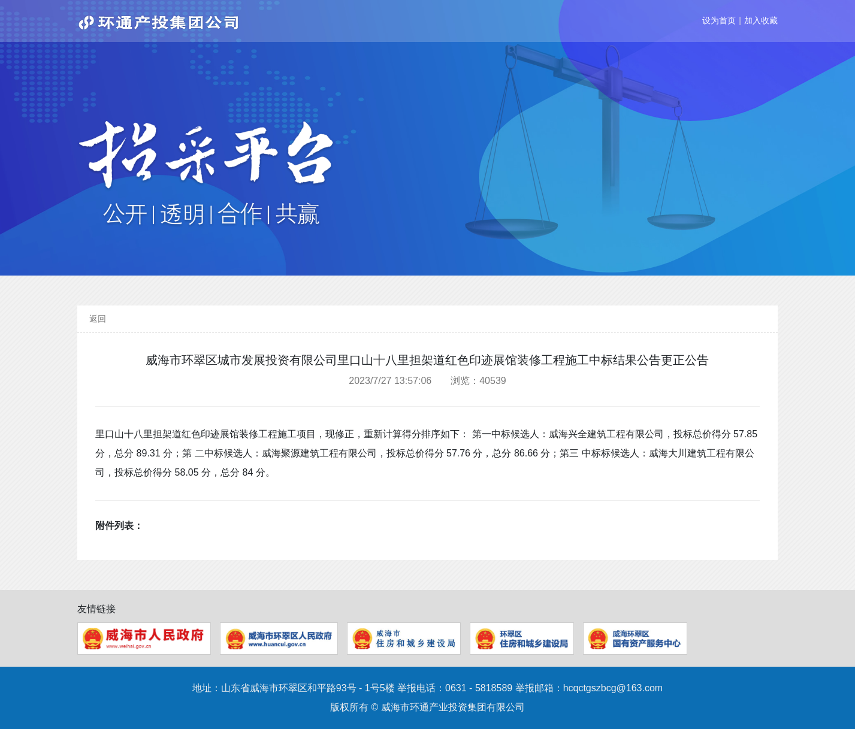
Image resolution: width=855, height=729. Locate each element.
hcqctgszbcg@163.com (613, 688)
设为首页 (719, 20)
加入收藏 (761, 20)
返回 (97, 318)
